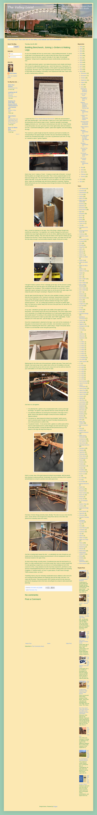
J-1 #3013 (81, 345)
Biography (81, 213)
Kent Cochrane (83, 381)
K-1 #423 (81, 375)
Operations (82, 448)
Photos (81, 460)
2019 (81, 62)
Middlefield (82, 406)
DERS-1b (81, 255)
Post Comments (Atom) (38, 646)
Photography (82, 458)
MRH (80, 419)
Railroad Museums (84, 483)
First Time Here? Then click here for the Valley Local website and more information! (34, 39)
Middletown (82, 408)
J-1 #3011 (81, 343)
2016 (81, 69)
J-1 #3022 (81, 355)
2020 (81, 60)
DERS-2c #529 (83, 271)
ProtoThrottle (82, 471)
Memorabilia (82, 404)
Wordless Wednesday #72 (84, 145)
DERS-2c (81, 269)
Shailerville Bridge (83, 508)
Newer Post (28, 643)
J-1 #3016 (81, 349)
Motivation (82, 417)
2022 (81, 55)
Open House (82, 443)
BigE (80, 211)
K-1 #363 (81, 373)
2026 (81, 46)
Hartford (81, 322)
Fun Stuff (81, 305)
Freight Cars (82, 303)
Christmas (81, 234)
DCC (80, 243)
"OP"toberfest (82, 188)
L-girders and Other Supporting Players (84, 117)
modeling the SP (12, 92)
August (83, 82)
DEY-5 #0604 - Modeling (83, 285)
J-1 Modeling (82, 357)
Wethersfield (82, 550)
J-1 (80, 340)
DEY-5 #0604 (82, 282)
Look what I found (84, 94)
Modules (81, 416)
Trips (80, 533)
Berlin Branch (82, 209)
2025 (81, 49)
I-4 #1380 (81, 330)
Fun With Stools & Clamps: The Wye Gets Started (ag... (85, 138)
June (82, 87)
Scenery (81, 506)
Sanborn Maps (83, 504)
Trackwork (82, 531)
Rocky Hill (81, 498)
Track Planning (83, 527)
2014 (81, 179)
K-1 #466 (81, 377)
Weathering (82, 547)
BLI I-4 (81, 215)
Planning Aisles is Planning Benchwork (84, 123)
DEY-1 (80, 275)
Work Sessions (83, 563)
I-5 (80, 332)
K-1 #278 (81, 365)
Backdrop (81, 203)
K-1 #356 (81, 369)
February (83, 174)
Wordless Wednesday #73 (84, 132)
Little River (82, 400)
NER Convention (83, 425)
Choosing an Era (83, 227)
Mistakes (81, 412)
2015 (81, 71)
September (84, 80)
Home (48, 643)
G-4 (80, 307)
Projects (81, 468)
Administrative (82, 192)
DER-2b (81, 253)
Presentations (82, 466)
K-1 (80, 363)
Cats (80, 225)
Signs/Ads (81, 513)
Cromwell (81, 241)
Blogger (55, 806)
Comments (12, 57)
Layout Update (83, 392)
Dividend (81, 296)
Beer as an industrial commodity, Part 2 (12, 95)
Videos (81, 543)
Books (80, 217)
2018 (81, 64)
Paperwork (82, 452)
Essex (80, 299)
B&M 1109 (82, 198)
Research (81, 491)
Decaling (81, 245)
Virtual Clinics (82, 545)
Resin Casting (82, 493)
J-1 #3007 (81, 342)
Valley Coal (82, 537)
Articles (81, 196)
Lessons (81, 396)
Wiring (80, 556)
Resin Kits (81, 494)
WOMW (81, 558)
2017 (81, 67)
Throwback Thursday (82, 521)
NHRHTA (81, 430)
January (83, 176)
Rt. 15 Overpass (83, 500)
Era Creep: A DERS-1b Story (84, 99)
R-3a (80, 479)
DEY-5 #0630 (82, 290)
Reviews (81, 496)
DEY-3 (80, 277)
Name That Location (82, 422)
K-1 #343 (81, 367)
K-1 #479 (81, 379)
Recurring (81, 489)
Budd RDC (82, 221)
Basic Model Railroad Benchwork (44, 118)
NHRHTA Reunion (83, 432)
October (83, 78)
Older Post (69, 643)
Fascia (81, 301)
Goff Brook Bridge (83, 313)
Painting (81, 450)
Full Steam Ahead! (83, 159)
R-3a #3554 (82, 481)
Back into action (12, 130)
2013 (81, 181)
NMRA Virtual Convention (82, 436)
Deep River (82, 247)
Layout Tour (82, 390)
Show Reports (82, 511)
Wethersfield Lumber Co (82, 553)
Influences (82, 336)
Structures (82, 515)
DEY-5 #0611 (82, 288)
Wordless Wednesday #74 (84, 112)
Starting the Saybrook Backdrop (84, 90)
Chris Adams (13, 73)
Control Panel (82, 239)
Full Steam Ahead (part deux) (84, 155)
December (84, 73)
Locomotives (82, 402)
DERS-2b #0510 (83, 265)
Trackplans (82, 529)
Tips (36, 589)
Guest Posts (82, 320)
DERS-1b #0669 (83, 257)
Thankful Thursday (84, 517)
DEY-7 (80, 292)
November (84, 75)
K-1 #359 (81, 371)
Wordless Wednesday (82, 560)
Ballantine (81, 205)
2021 (81, 58)
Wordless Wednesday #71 (84, 163)
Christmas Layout (83, 236)
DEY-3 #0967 (82, 278)
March (83, 172)
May (82, 167)
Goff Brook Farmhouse (82, 317)
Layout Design (83, 388)
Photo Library (82, 456)
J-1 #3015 (81, 347)
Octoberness (82, 439)
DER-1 (81, 249)
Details (81, 273)
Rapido (81, 487)
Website (81, 548)
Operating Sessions (84, 445)
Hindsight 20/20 (83, 326)
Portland (81, 464)
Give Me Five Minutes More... (84, 150)
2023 (81, 53)
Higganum (82, 324)
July (82, 84)
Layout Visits (82, 394)
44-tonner (81, 190)
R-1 (80, 475)
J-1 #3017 (81, 351)
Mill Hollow (82, 410)
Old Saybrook (82, 441)
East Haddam (82, 298)
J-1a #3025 (82, 359)
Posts (11, 54)
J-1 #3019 (81, 353)
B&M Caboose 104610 (83, 201)
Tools (80, 526)
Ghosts (81, 309)
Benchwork (31, 589)
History (81, 328)
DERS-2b (81, 260)
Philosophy (82, 454)
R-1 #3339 (82, 477)
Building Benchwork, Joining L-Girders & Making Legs (85, 105)
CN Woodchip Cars (12, 88)
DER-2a (81, 251)
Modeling (81, 414)
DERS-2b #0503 (83, 262)
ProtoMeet (82, 470)
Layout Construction (82, 385)
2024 (81, 51)
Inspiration (82, 338)
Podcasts (81, 462)
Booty (80, 219)
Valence (81, 535)
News (80, 428)
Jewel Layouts (83, 361)
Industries (81, 334)
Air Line (81, 194)
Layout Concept (83, 383)
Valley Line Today (83, 539)
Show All (17, 134)
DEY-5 (80, 280)
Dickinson (81, 294)
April (82, 169)
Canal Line (82, 223)
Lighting (81, 398)
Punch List (82, 473)
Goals (80, 311)
